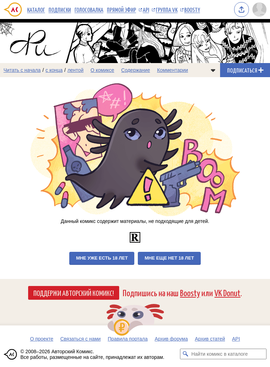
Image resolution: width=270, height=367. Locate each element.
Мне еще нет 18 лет (169, 258)
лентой (76, 70)
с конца (54, 70)
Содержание (135, 70)
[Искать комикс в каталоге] (185, 354)
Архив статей (210, 339)
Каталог (36, 9)
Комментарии (172, 70)
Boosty (192, 9)
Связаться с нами (80, 339)
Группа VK (167, 9)
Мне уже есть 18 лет (102, 258)
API (146, 9)
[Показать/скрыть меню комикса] (213, 70)
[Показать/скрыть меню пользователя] (259, 9)
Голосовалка (89, 9)
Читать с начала (22, 70)
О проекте (41, 339)
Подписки (60, 9)
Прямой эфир (121, 9)
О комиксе (102, 70)
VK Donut (227, 292)
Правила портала (128, 339)
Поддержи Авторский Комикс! (73, 292)
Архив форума (171, 339)
